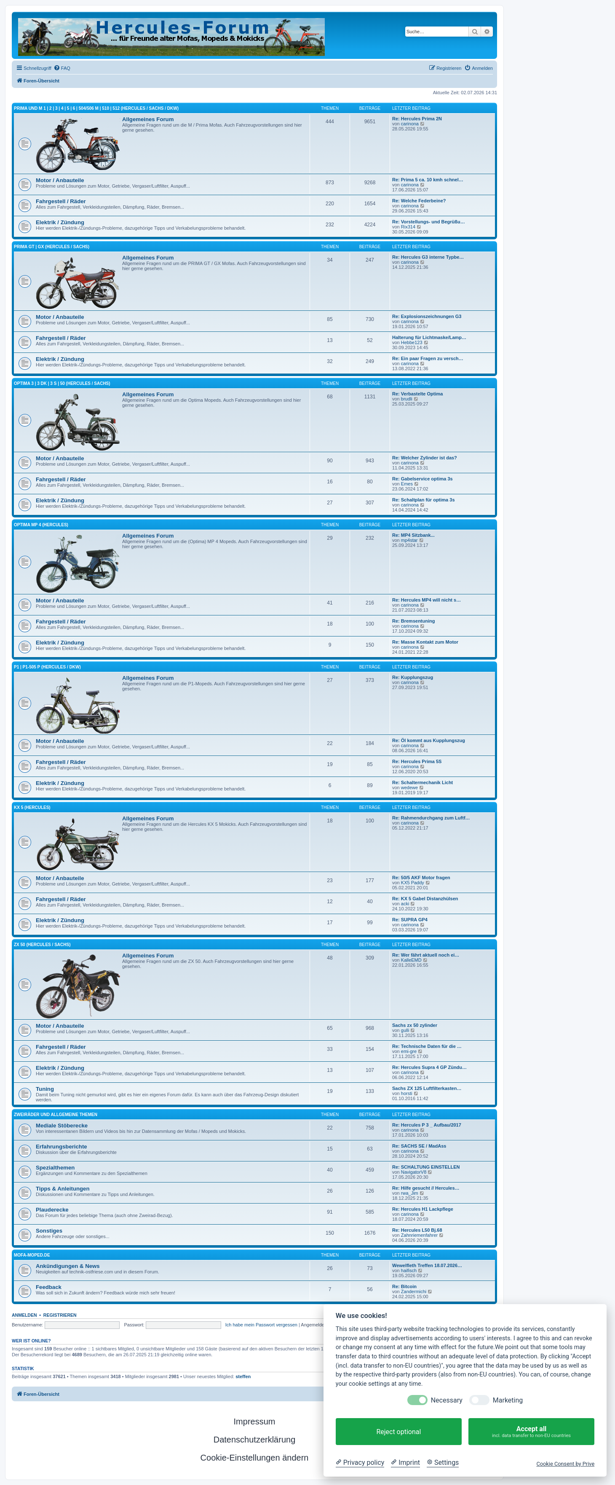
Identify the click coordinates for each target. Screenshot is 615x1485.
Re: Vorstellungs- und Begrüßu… (428, 221)
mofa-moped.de (32, 1255)
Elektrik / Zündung (60, 222)
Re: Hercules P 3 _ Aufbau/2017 (426, 1124)
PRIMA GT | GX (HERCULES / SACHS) (51, 246)
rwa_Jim (409, 1193)
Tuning (45, 1089)
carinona (410, 123)
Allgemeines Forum (148, 119)
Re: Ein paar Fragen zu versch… (427, 358)
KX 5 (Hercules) (32, 807)
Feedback (49, 1287)
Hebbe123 (411, 342)
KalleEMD (411, 960)
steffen (243, 1376)
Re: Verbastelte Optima (417, 393)
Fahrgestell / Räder (61, 201)
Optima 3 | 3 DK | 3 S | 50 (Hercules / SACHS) (62, 383)
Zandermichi (414, 1291)
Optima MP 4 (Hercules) (41, 524)
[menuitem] (61, 68)
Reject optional (398, 1432)
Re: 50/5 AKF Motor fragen (421, 877)
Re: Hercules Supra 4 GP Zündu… (429, 1067)
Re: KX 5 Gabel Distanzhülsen (425, 898)
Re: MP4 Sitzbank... (413, 535)
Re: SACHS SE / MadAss (419, 1145)
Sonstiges (49, 1231)
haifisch (409, 1270)
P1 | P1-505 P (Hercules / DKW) (47, 667)
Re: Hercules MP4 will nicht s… (426, 599)
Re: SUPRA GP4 (410, 919)
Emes (407, 483)
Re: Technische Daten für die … (427, 1046)
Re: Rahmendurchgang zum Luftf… (431, 817)
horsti (406, 1093)
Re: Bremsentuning (413, 620)
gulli (405, 1030)
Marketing (508, 1400)
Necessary (447, 1400)
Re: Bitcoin (404, 1286)
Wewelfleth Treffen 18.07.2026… (427, 1265)
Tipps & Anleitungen (62, 1188)
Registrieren (60, 1315)
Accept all (531, 1432)
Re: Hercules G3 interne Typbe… (428, 257)
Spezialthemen (55, 1167)
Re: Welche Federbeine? (419, 200)
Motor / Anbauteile (60, 180)
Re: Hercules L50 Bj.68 (417, 1230)
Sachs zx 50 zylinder (414, 1025)
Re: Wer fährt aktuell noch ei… (425, 954)
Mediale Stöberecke (62, 1125)
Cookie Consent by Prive (565, 1464)
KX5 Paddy (412, 882)
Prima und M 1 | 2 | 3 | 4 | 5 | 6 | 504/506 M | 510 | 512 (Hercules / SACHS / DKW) (96, 108)
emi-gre (409, 1051)
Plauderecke (52, 1210)
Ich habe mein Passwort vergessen (261, 1324)
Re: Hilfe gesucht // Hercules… (426, 1188)
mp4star (409, 540)
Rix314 (408, 226)
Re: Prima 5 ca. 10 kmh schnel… (427, 179)
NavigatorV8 (414, 1172)
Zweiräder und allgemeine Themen (55, 1114)
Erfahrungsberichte (61, 1146)
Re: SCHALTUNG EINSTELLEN (426, 1166)
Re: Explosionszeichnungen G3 (426, 316)
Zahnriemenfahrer (419, 1235)
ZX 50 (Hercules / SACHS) (42, 944)
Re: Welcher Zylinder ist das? (424, 457)
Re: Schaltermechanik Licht (422, 782)
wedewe (409, 787)
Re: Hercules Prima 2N (417, 118)
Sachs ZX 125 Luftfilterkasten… (426, 1088)
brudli (406, 398)
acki (405, 903)
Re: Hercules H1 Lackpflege (422, 1209)
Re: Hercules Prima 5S (416, 761)
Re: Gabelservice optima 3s (422, 478)
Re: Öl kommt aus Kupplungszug (428, 740)
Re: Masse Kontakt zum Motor (425, 641)
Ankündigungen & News (68, 1266)
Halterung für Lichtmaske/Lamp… (429, 337)
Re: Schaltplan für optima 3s (423, 499)
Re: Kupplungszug (412, 677)
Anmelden (24, 1315)
